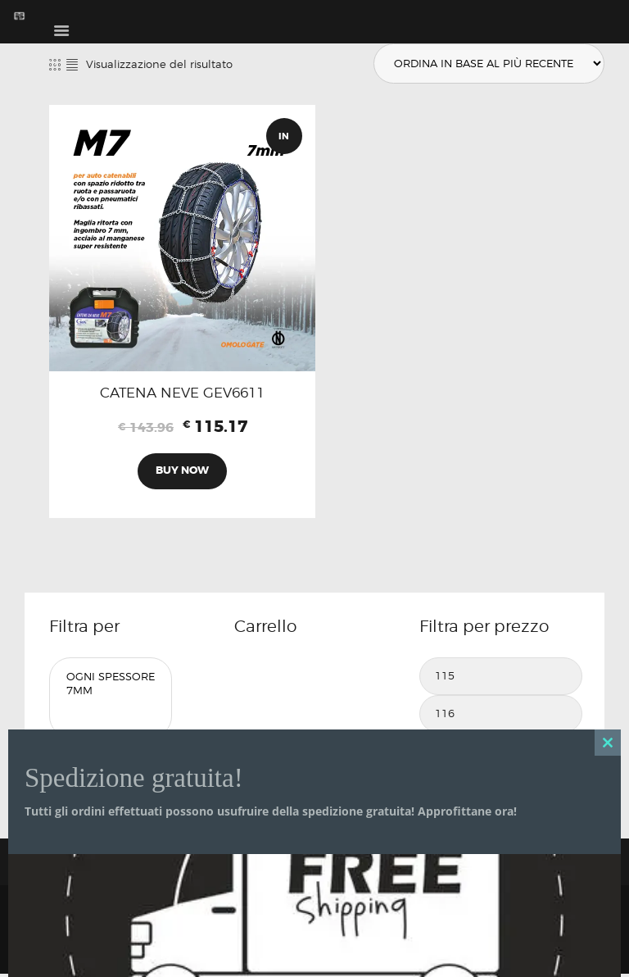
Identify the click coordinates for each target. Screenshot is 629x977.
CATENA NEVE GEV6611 (182, 393)
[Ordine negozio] (486, 63)
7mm (110, 693)
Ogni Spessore (110, 679)
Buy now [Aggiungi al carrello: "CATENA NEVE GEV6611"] (182, 472)
